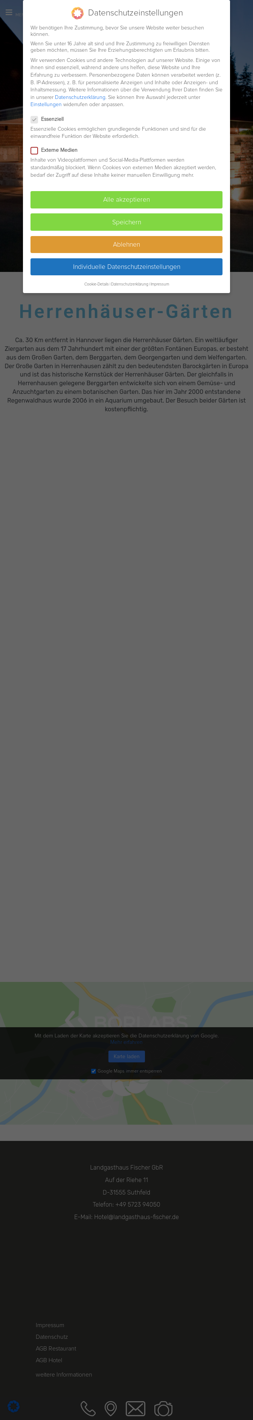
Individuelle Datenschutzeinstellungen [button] (126, 267)
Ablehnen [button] (126, 244)
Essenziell (49, 119)
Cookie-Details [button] (96, 284)
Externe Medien (56, 150)
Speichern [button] (126, 222)
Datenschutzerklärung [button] (129, 284)
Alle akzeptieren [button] (126, 200)
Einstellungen (46, 104)
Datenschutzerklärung (80, 97)
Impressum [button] (160, 284)
